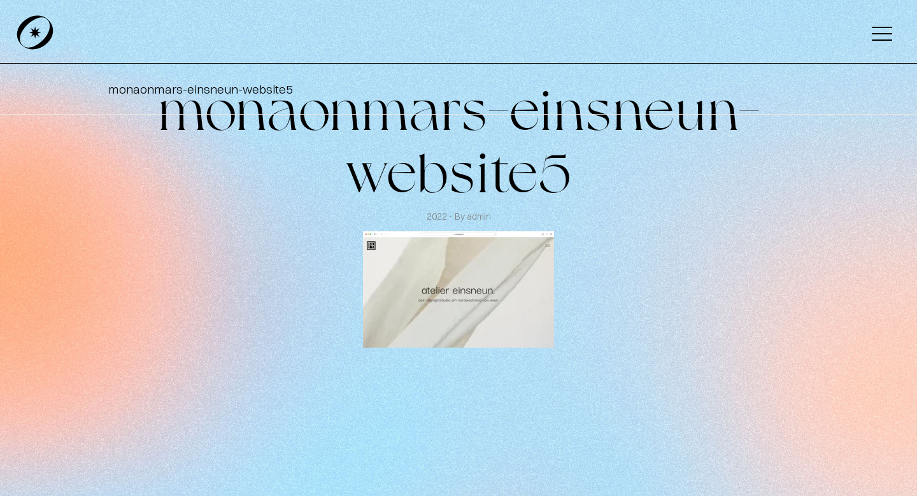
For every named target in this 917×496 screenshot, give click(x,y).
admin (479, 216)
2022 (438, 216)
